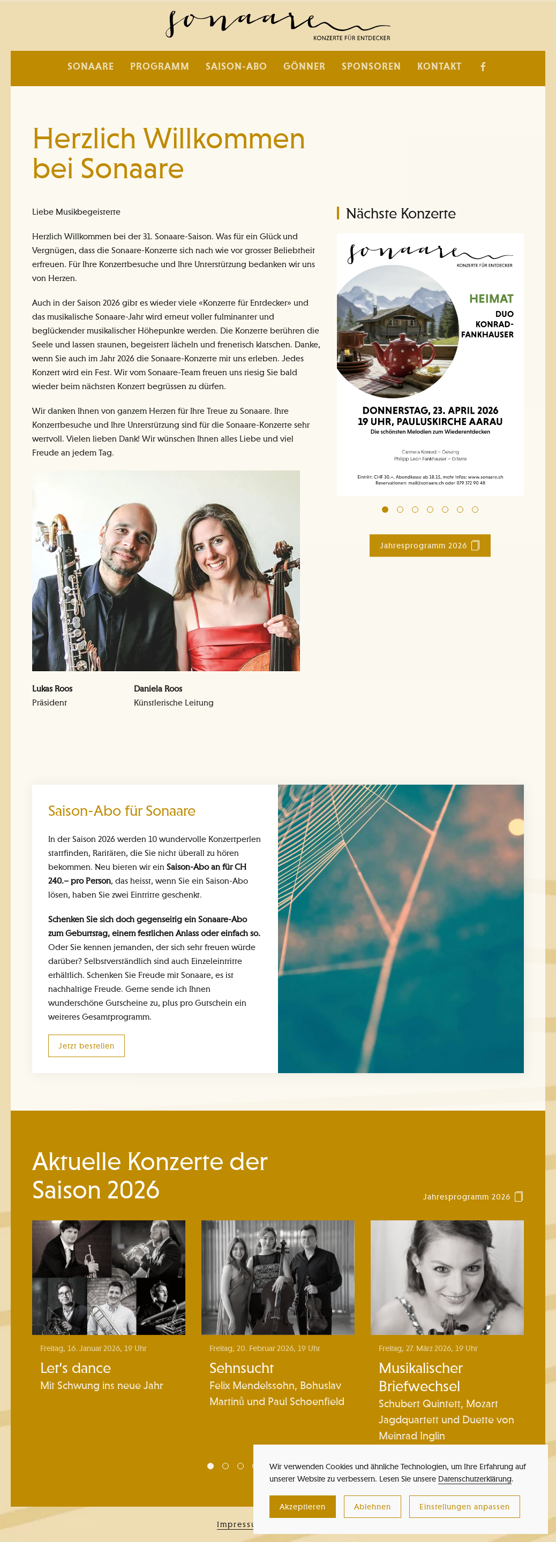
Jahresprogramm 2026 (430, 549)
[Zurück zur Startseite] (278, 25)
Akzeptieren (303, 1506)
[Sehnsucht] (278, 1340)
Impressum (240, 1526)
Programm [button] (160, 66)
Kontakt (439, 66)
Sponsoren (371, 66)
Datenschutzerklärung (475, 1479)
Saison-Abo (236, 66)
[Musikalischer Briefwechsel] (447, 1340)
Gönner (304, 66)
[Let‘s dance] (108, 1340)
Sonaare (90, 66)
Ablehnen (372, 1506)
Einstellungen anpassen (464, 1506)
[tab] (385, 509)
